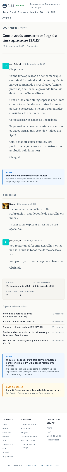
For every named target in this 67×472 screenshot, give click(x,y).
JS (47, 12)
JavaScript (7, 444)
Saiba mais (31, 465)
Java (5, 12)
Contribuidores (45, 465)
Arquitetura (7, 456)
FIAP (49, 431)
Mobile (34, 12)
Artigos (24, 432)
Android (6, 17)
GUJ (4, 27)
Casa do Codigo (55, 436)
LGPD (56, 465)
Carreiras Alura (28, 424)
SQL (42, 12)
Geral (13, 12)
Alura (49, 428)
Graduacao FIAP (29, 436)
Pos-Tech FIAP (28, 440)
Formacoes (26, 428)
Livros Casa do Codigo (28, 446)
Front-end (7, 432)
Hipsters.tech (53, 439)
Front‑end (23, 12)
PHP (53, 12)
